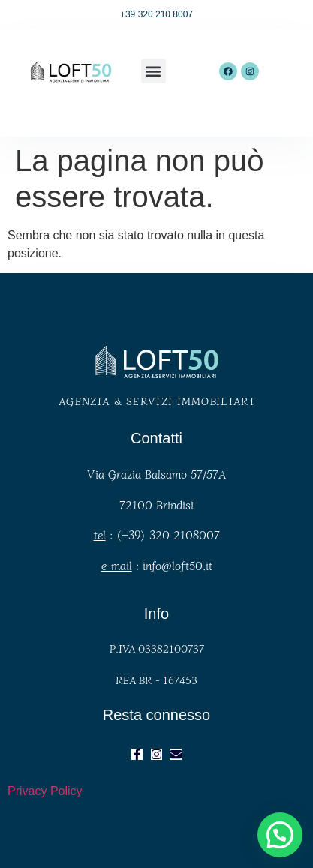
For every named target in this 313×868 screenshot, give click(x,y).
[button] (153, 71)
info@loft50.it (177, 565)
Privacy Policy (45, 791)
